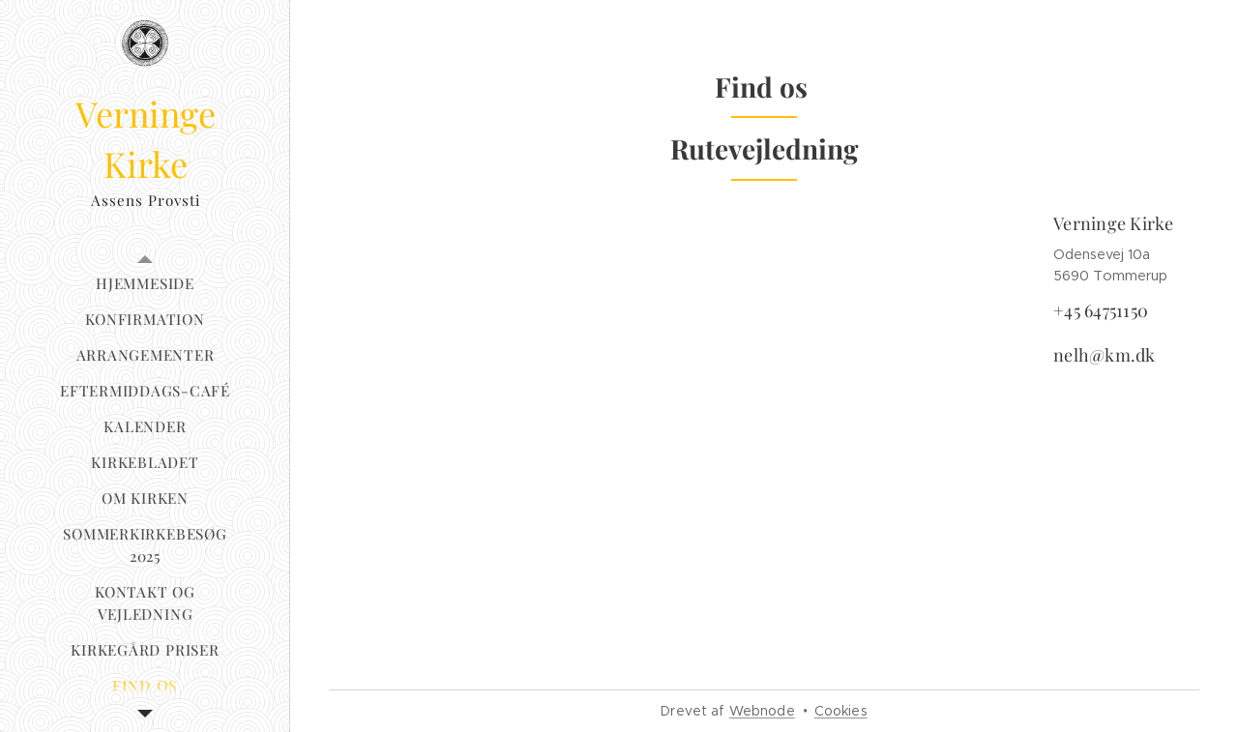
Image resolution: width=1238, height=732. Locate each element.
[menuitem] (145, 284)
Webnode (762, 710)
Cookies (841, 710)
